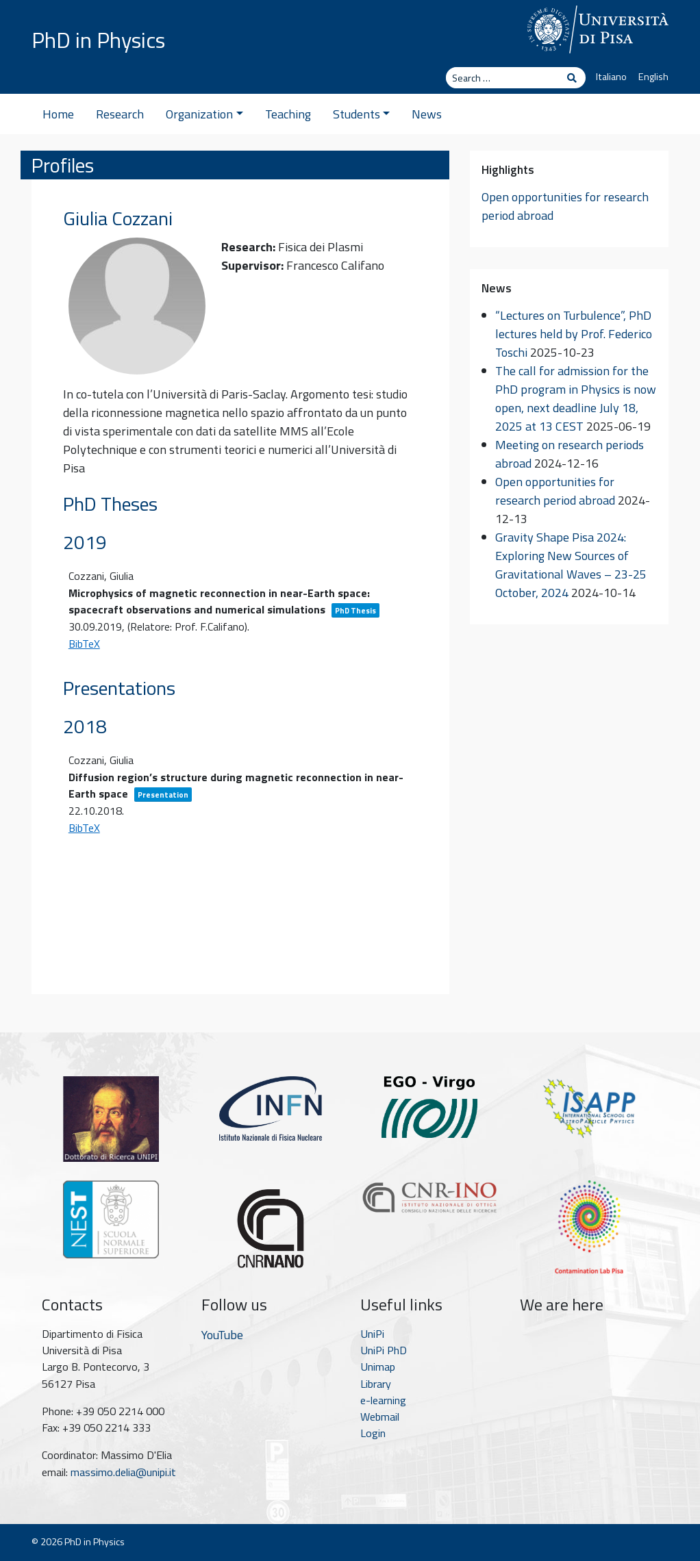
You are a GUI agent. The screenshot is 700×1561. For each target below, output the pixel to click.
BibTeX (84, 643)
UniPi (372, 1333)
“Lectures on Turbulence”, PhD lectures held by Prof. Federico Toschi (573, 333)
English (653, 76)
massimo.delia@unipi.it (123, 1472)
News (427, 114)
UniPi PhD (383, 1350)
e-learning (383, 1400)
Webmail (379, 1416)
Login (373, 1433)
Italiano (611, 76)
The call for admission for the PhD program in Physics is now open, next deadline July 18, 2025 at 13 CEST (575, 398)
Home (58, 114)
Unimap (377, 1366)
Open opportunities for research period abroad (555, 490)
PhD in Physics (98, 39)
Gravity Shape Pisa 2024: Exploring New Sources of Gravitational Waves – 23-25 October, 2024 (571, 565)
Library (375, 1383)
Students (361, 114)
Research (120, 114)
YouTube (222, 1334)
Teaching (288, 114)
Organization (204, 114)
